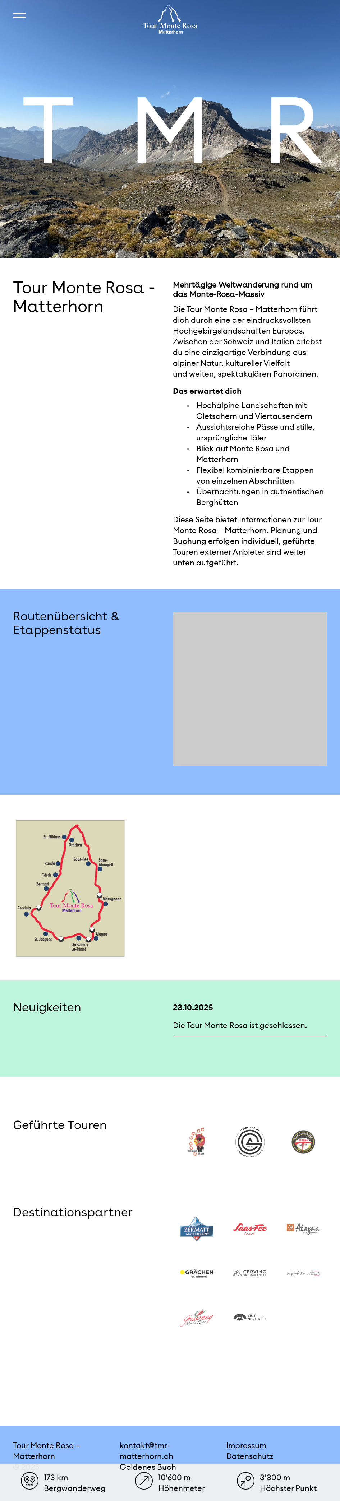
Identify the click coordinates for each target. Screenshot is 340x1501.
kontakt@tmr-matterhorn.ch (146, 1450)
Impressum (246, 1445)
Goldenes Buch (148, 1467)
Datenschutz (250, 1456)
